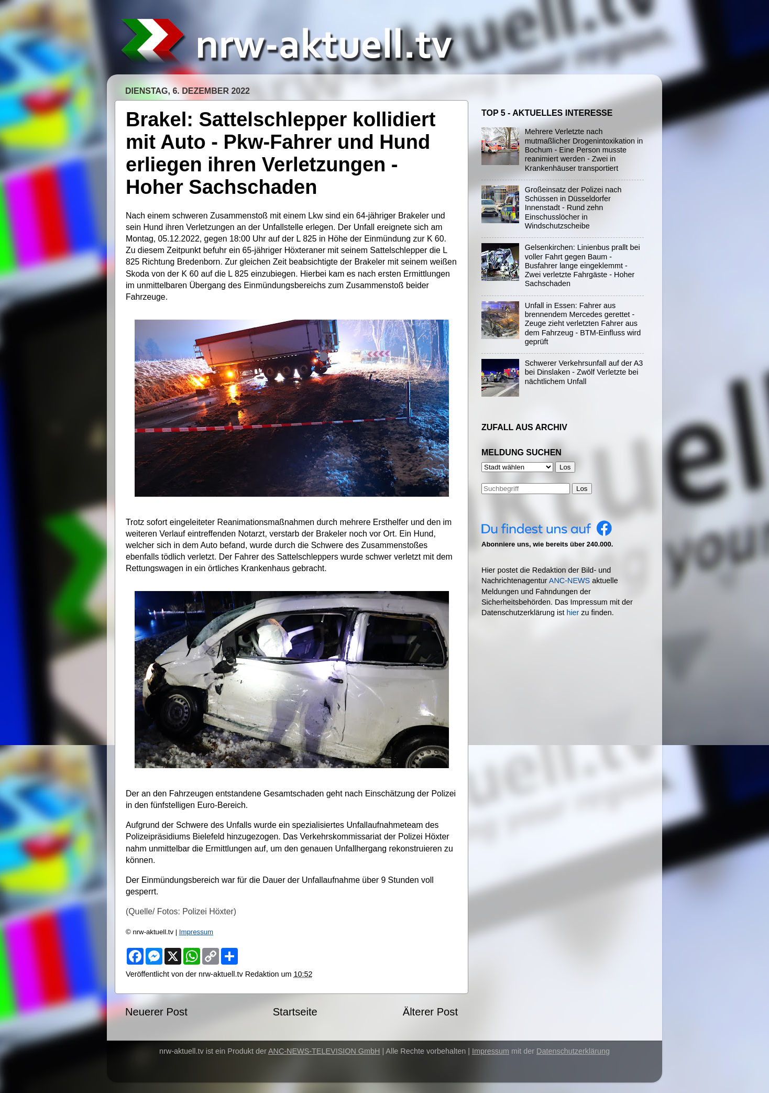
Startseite (295, 1012)
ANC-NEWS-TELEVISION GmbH (324, 1051)
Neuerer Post (156, 1012)
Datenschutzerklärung (573, 1051)
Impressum (196, 932)
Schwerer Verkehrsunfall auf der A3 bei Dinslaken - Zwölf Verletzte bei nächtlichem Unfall (584, 372)
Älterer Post (430, 1012)
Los (582, 489)
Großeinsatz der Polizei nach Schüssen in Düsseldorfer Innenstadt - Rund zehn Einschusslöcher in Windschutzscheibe (573, 207)
